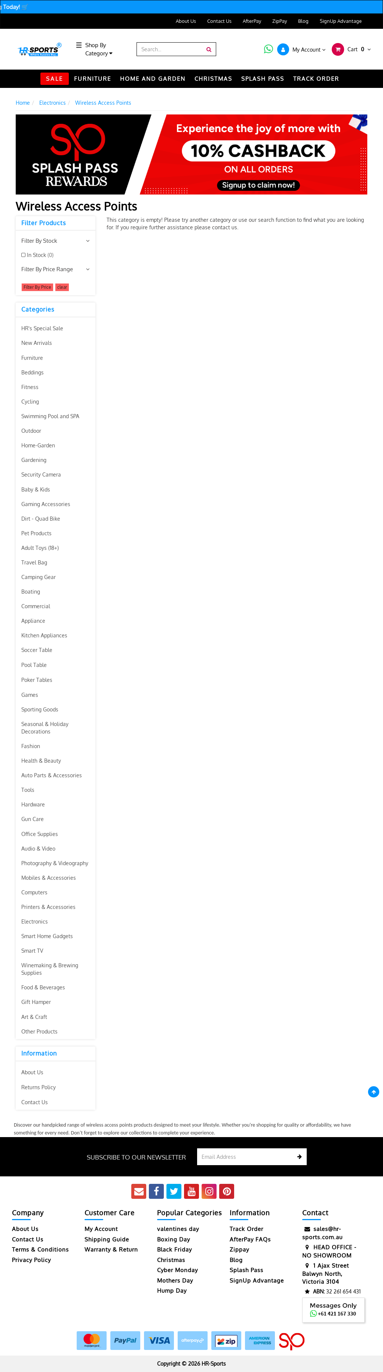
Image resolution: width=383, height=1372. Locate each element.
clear (62, 287)
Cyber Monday (177, 1270)
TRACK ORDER (316, 78)
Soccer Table (36, 650)
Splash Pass (262, 78)
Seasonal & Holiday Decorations (44, 728)
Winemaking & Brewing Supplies (49, 969)
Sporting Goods (39, 709)
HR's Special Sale (42, 328)
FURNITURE (92, 78)
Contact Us (219, 21)
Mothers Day (175, 1280)
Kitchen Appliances (44, 635)
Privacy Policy (31, 1260)
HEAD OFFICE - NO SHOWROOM (329, 1251)
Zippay (239, 1249)
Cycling (30, 401)
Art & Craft (34, 1017)
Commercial (35, 606)
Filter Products (43, 223)
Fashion (30, 746)
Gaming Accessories (45, 504)
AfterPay (252, 21)
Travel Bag (34, 562)
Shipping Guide (107, 1239)
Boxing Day (173, 1239)
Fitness (30, 387)
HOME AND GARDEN (153, 78)
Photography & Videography (54, 863)
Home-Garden (38, 445)
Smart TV (32, 950)
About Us (186, 21)
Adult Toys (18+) (40, 548)
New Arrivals (36, 343)
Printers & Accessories (48, 907)
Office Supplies (39, 834)
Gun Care (32, 819)
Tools (27, 790)
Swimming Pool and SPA (50, 416)
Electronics (34, 921)
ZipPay (279, 21)
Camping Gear (38, 577)
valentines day (178, 1228)
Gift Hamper (36, 1002)
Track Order (246, 1228)
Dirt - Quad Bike (40, 518)
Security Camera (41, 474)
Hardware (33, 804)
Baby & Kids (35, 489)
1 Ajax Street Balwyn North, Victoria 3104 (325, 1273)
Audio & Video (38, 848)
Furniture (32, 358)
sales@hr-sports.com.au (322, 1232)
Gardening (33, 460)
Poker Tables (36, 680)
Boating (30, 591)
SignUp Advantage (341, 21)
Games (29, 695)
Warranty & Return (111, 1249)
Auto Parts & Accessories (51, 775)
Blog (303, 21)
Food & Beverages (43, 987)
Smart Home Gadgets (47, 936)
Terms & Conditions (40, 1249)
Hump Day (172, 1290)
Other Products (39, 1031)
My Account (101, 1228)
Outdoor (31, 431)
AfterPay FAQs (250, 1239)
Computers (34, 892)
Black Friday (174, 1249)
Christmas (171, 1260)
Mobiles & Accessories (48, 878)
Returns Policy (38, 1087)
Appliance (33, 621)
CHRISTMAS (213, 78)
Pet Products (36, 533)
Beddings (32, 372)
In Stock (40, 255)
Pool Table (34, 665)
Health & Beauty (41, 760)
